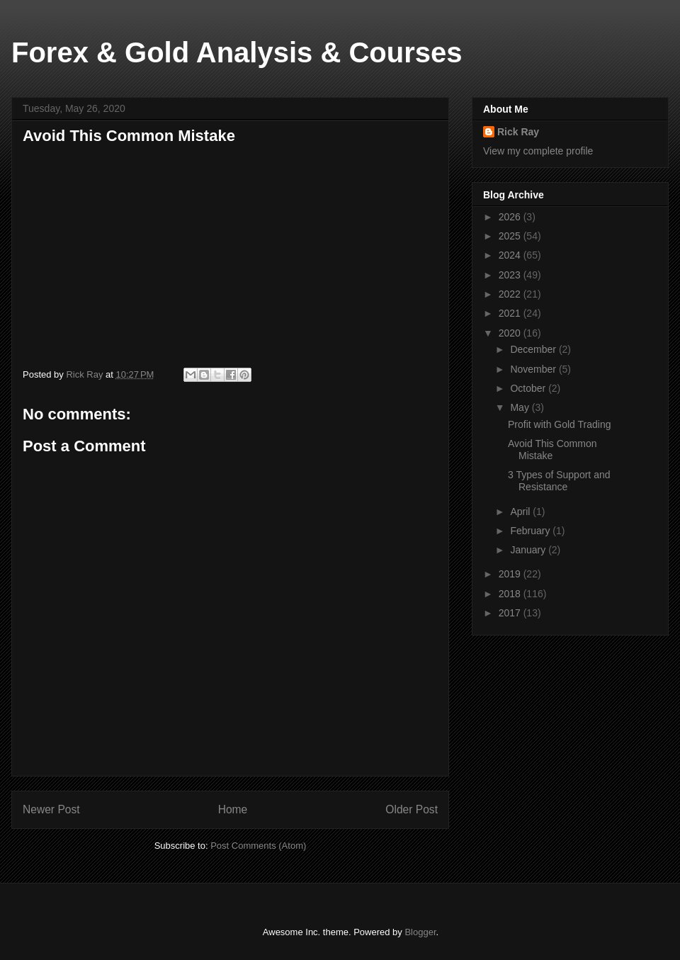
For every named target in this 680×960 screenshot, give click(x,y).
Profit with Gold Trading (559, 424)
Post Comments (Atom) (258, 845)
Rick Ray (518, 131)
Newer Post (51, 809)
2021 (511, 313)
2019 (511, 574)
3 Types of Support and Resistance (559, 480)
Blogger (420, 932)
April (521, 511)
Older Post (411, 809)
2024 (511, 255)
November (534, 369)
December (534, 349)
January (529, 549)
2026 (511, 216)
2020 (511, 333)
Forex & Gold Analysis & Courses (236, 52)
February (531, 530)
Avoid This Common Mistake (552, 449)
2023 (511, 275)
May (520, 407)
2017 (511, 613)
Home (233, 809)
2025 (511, 236)
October (529, 388)
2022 (511, 294)
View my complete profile (538, 151)
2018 (511, 593)
